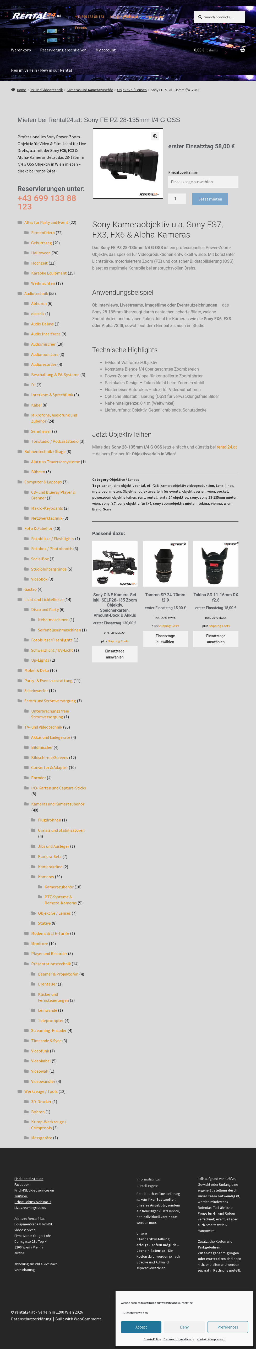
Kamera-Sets (50, 856)
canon (106, 485)
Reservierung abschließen (63, 49)
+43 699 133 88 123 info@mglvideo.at (106, 16)
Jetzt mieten (210, 199)
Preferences (227, 1327)
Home (21, 89)
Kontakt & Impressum (211, 1339)
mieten (115, 491)
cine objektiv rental (129, 485)
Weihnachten (43, 283)
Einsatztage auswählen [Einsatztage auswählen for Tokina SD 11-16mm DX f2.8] (215, 639)
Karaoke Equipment (49, 273)
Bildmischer (42, 747)
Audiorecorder (43, 364)
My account (106, 49)
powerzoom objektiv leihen (114, 497)
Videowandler (43, 1081)
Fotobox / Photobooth (51, 548)
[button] (155, 136)
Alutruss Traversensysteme (55, 461)
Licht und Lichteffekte (43, 599)
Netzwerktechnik (46, 518)
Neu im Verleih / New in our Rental (41, 70)
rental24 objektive (173, 497)
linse (229, 485)
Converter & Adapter (49, 767)
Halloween (41, 252)
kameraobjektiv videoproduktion (187, 485)
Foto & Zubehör (38, 528)
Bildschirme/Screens (49, 757)
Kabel (36, 405)
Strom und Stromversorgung (50, 700)
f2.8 (155, 485)
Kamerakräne (50, 866)
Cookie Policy (152, 1339)
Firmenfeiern (43, 232)
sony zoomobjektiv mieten (175, 503)
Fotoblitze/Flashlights (52, 639)
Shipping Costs (118, 641)
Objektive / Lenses (132, 89)
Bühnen (38, 471)
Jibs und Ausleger (53, 846)
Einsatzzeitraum (183, 172)
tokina (203, 503)
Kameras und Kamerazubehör (90, 89)
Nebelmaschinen (53, 619)
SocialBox (40, 558)
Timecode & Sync (46, 1040)
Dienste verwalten (135, 1313)
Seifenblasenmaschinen (59, 630)
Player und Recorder (49, 953)
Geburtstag (41, 242)
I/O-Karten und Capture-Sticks (58, 788)
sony (194, 497)
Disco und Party (45, 609)
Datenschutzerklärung (179, 1339)
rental (152, 497)
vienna (216, 503)
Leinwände (47, 1010)
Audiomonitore (44, 354)
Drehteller (47, 984)
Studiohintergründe (49, 569)
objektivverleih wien (198, 491)
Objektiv (130, 491)
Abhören (39, 303)
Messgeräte (41, 1137)
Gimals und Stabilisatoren (61, 830)
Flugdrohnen (49, 820)
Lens (220, 485)
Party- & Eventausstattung (48, 680)
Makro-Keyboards (47, 508)
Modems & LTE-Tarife (50, 933)
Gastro (30, 589)
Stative (44, 923)
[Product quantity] (177, 198)
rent (141, 497)
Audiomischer (43, 344)
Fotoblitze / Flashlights (52, 538)
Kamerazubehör (59, 886)
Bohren (38, 1111)
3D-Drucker (41, 1101)
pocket (222, 491)
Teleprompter (51, 1020)
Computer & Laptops (43, 481)
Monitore (39, 943)
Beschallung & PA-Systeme (55, 374)
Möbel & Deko (36, 670)
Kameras (46, 876)
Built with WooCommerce (78, 1318)
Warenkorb (21, 49)
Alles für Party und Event (46, 222)
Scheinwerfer (36, 690)
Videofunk (40, 1050)
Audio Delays (42, 323)
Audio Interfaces (46, 333)
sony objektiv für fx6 (134, 503)
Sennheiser (41, 431)
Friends (81, 27)
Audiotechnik (36, 293)
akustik (37, 313)
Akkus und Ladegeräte (50, 737)
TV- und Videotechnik (46, 89)
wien (227, 503)
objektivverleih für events (159, 491)
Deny (184, 1327)
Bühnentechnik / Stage (45, 451)
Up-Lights (40, 660)
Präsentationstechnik (51, 963)
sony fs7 (109, 503)
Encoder (38, 777)
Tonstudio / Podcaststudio (55, 441)
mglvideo (99, 491)
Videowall (39, 1071)
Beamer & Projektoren (58, 974)
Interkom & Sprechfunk (52, 394)
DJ (33, 384)
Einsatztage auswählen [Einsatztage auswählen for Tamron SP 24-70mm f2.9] (165, 639)
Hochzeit (39, 263)
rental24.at (227, 447)
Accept (141, 1327)
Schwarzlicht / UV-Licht (52, 650)
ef (148, 485)
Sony (107, 509)
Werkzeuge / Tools (41, 1091)
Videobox (39, 579)
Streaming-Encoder (49, 1030)
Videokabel (41, 1060)
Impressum (154, 16)
